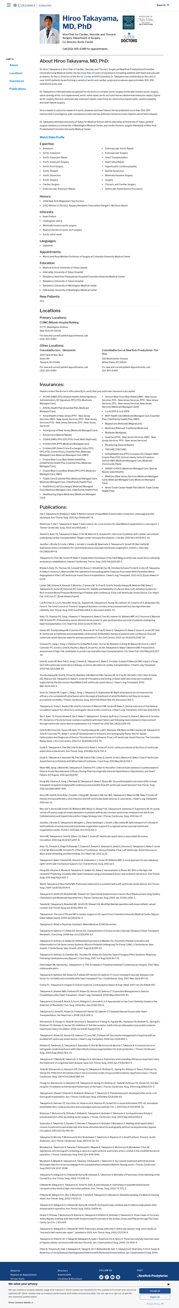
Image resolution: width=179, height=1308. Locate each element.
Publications (18, 89)
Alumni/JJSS (64, 1275)
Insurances (17, 81)
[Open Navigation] (9, 5)
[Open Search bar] (163, 5)
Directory (63, 1270)
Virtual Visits (17, 1279)
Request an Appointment (23, 1275)
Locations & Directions (70, 1279)
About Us (15, 1270)
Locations (16, 73)
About (14, 65)
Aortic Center (84, 76)
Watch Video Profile (52, 137)
